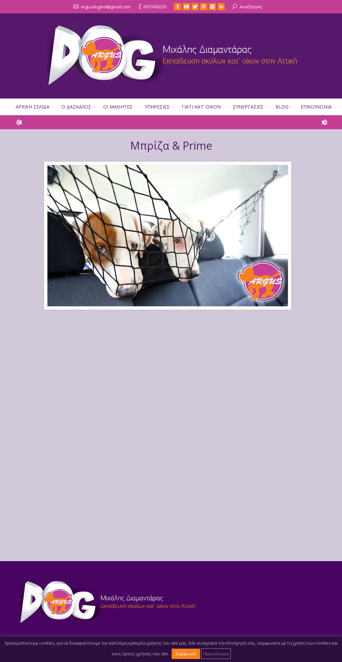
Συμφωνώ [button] (186, 653)
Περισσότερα (216, 653)
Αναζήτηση (250, 6)
